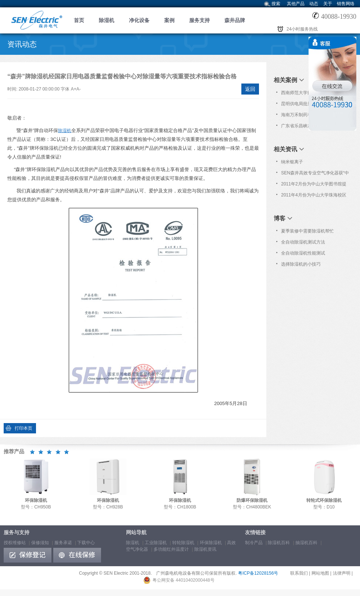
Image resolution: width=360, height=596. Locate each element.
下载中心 (86, 542)
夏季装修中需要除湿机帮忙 (307, 231)
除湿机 (106, 20)
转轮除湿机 (183, 542)
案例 (169, 20)
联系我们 (299, 573)
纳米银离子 (292, 161)
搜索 (275, 3)
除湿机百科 (279, 542)
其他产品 (296, 3)
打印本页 (23, 428)
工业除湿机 (156, 542)
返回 (250, 89)
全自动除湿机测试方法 (303, 242)
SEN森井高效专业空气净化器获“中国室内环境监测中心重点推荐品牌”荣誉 (315, 174)
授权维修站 (15, 542)
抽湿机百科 (306, 542)
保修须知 (40, 542)
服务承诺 (63, 542)
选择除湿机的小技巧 (301, 264)
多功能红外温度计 (171, 549)
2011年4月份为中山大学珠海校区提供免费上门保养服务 (313, 196)
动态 (313, 3)
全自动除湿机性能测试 (303, 253)
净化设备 (139, 20)
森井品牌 (234, 20)
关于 (327, 3)
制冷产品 (254, 542)
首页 (79, 20)
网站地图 (320, 573)
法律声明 (341, 573)
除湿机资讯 (205, 549)
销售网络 (345, 3)
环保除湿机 (211, 542)
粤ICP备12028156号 (258, 573)
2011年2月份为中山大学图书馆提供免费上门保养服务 (313, 185)
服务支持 (199, 20)
